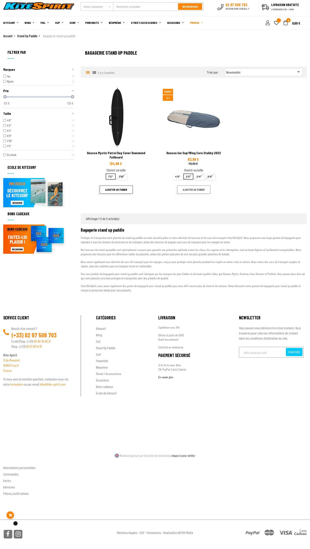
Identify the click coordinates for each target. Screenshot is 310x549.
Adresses (9, 486)
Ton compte (11, 460)
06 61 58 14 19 (34, 346)
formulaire (17, 384)
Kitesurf (101, 328)
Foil (98, 341)
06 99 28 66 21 (42, 341)
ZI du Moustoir (11, 360)
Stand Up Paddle (105, 347)
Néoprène (102, 367)
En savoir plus (165, 376)
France (7, 370)
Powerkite (102, 360)
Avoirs (7, 480)
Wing (99, 334)
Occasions (102, 380)
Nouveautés (263, 71)
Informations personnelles (19, 467)
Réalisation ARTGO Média (178, 532)
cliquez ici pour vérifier (183, 455)
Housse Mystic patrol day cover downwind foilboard (116, 154)
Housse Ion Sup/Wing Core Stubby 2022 (193, 152)
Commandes (11, 474)
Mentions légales (127, 532)
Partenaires (154, 532)
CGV (142, 532)
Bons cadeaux (104, 386)
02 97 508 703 (41, 334)
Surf (98, 354)
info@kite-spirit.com (53, 384)
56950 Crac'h (11, 365)
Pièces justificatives (16, 493)
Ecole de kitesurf (106, 393)
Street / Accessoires (108, 373)
